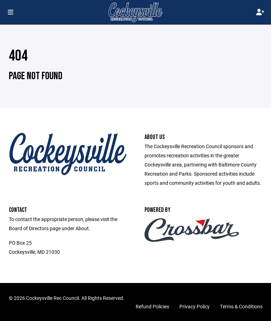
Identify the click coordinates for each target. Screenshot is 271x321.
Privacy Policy (194, 306)
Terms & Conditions (241, 306)
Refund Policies (152, 306)
